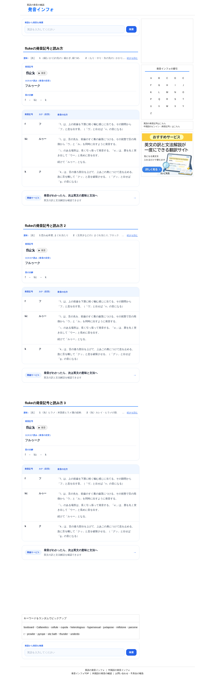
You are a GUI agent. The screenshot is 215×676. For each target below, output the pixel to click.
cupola (64, 627)
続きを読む (132, 58)
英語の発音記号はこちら (155, 123)
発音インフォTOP (80, 673)
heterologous (78, 627)
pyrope (41, 634)
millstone (121, 627)
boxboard (29, 627)
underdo (74, 634)
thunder (63, 634)
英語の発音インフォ (95, 670)
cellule (54, 627)
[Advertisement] (118, 7)
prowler (31, 634)
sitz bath (52, 634)
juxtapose (108, 627)
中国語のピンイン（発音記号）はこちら (162, 126)
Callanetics (42, 627)
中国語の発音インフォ (119, 670)
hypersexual (94, 627)
